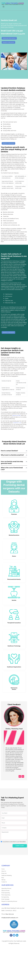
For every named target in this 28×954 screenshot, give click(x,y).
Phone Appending (5, 894)
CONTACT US (17, 422)
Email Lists (4, 873)
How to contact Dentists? (9, 450)
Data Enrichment (5, 890)
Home (2, 869)
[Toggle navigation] (3, 6)
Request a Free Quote (8, 42)
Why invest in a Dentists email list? (12, 455)
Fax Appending (5, 897)
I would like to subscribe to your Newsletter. (13, 841)
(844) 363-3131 (10, 914)
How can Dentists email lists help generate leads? (12, 462)
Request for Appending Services (9, 901)
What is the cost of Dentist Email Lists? (12, 468)
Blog (2, 877)
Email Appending (5, 892)
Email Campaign (5, 899)
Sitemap (3, 879)
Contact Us (4, 882)
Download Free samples (9, 38)
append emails (16, 415)
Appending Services (6, 888)
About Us (3, 871)
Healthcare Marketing (6, 875)
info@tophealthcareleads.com (9, 917)
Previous (20, 776)
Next (23, 776)
